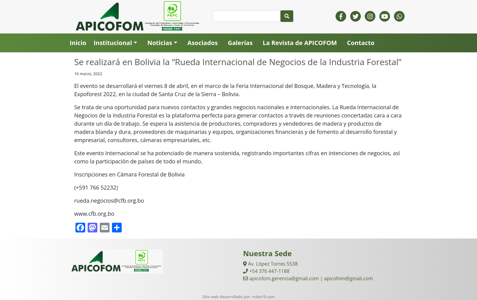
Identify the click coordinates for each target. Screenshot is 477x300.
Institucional (113, 43)
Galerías (240, 43)
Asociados (202, 43)
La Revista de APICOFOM (300, 43)
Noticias (159, 43)
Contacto (360, 43)
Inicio (78, 43)
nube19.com (263, 296)
